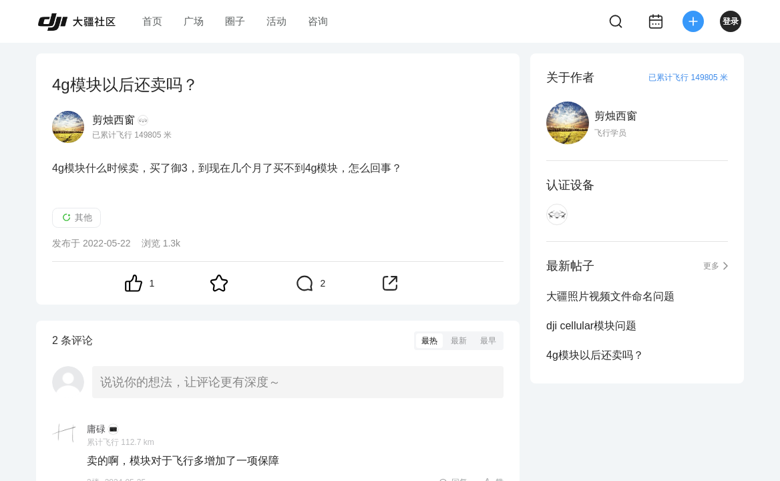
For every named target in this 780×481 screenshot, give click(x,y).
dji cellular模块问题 (591, 325)
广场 (194, 21)
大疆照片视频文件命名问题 (610, 296)
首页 (152, 21)
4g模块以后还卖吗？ (595, 355)
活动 (276, 21)
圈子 (235, 21)
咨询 (318, 21)
